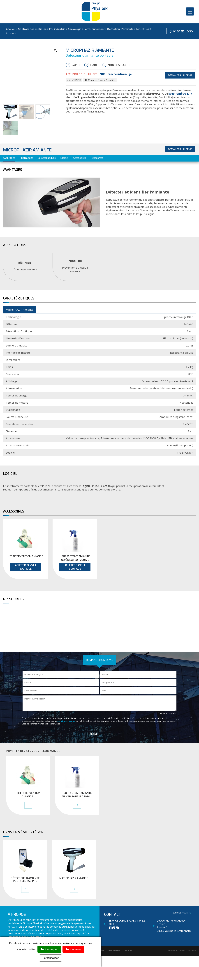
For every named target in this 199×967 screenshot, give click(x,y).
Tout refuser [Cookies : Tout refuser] (73, 949)
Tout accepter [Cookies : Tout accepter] (49, 949)
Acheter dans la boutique (25, 567)
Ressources (97, 157)
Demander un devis (180, 75)
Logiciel (64, 157)
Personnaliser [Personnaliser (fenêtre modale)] (50, 957)
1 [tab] (100, 285)
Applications (26, 157)
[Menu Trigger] (190, 11)
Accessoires (79, 157)
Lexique (128, 950)
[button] (55, 50)
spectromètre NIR (180, 93)
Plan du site (114, 950)
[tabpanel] (25, 267)
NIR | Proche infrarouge (116, 74)
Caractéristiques (47, 157)
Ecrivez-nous (180, 913)
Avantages (9, 157)
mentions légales (66, 721)
